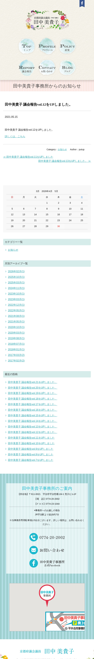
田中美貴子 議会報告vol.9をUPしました (30, 445)
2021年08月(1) (16, 315)
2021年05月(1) (16, 320)
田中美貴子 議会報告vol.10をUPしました (31, 439)
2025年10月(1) (16, 276)
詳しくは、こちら (15, 136)
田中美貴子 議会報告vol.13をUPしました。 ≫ (64, 161)
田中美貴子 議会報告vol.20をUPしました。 (32, 385)
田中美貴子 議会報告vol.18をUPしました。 (32, 396)
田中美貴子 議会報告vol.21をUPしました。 (32, 380)
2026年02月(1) (16, 271)
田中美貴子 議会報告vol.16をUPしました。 (32, 407)
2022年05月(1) (16, 309)
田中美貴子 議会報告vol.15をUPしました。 (32, 412)
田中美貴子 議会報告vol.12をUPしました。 (39, 104)
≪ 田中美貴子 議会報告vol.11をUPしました (28, 157)
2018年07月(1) (16, 342)
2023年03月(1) (16, 298)
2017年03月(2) (16, 353)
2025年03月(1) (16, 282)
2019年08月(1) (16, 336)
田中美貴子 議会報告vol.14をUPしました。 (32, 418)
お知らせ (62, 149)
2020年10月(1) (16, 326)
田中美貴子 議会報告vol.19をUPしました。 (32, 390)
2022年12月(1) (16, 304)
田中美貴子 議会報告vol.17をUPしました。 (32, 401)
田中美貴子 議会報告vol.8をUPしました (30, 450)
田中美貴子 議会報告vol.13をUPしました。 (32, 423)
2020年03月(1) (16, 331)
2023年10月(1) (16, 293)
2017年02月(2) (16, 358)
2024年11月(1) (16, 287)
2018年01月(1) (16, 347)
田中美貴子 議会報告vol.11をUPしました (31, 434)
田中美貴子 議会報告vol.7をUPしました (30, 456)
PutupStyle (73, 655)
